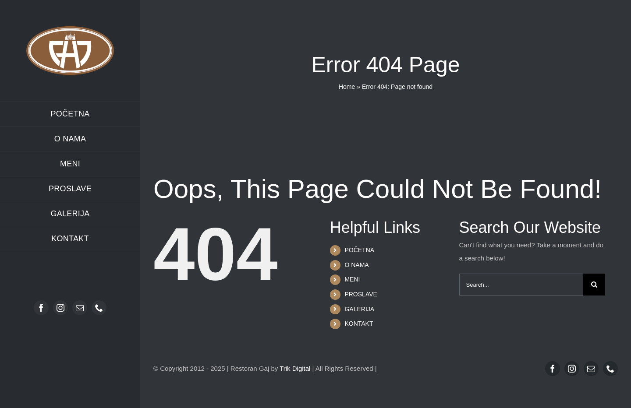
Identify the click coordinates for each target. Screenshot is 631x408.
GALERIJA (359, 309)
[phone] (99, 307)
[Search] (594, 284)
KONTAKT (358, 323)
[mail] (79, 307)
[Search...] (521, 284)
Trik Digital (295, 368)
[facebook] (41, 307)
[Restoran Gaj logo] (70, 29)
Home (347, 86)
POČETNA (359, 249)
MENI (352, 279)
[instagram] (60, 307)
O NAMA (356, 264)
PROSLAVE (360, 294)
